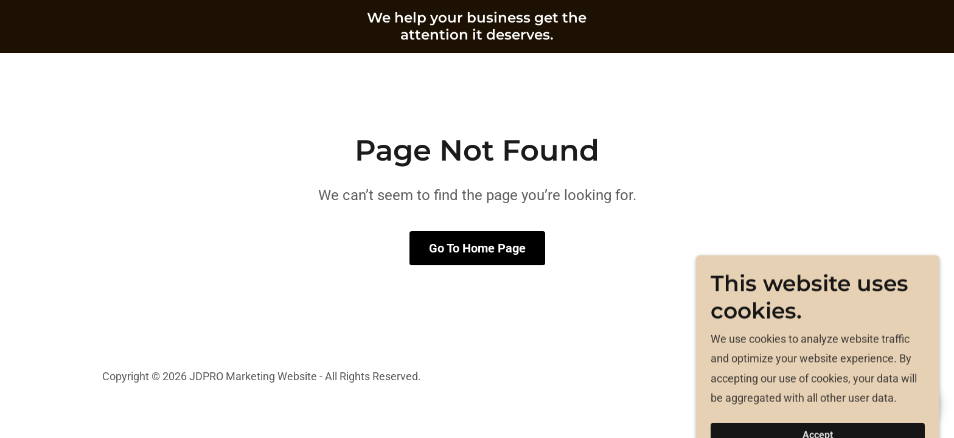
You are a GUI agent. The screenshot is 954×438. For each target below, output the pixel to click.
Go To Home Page (477, 248)
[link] (477, 35)
